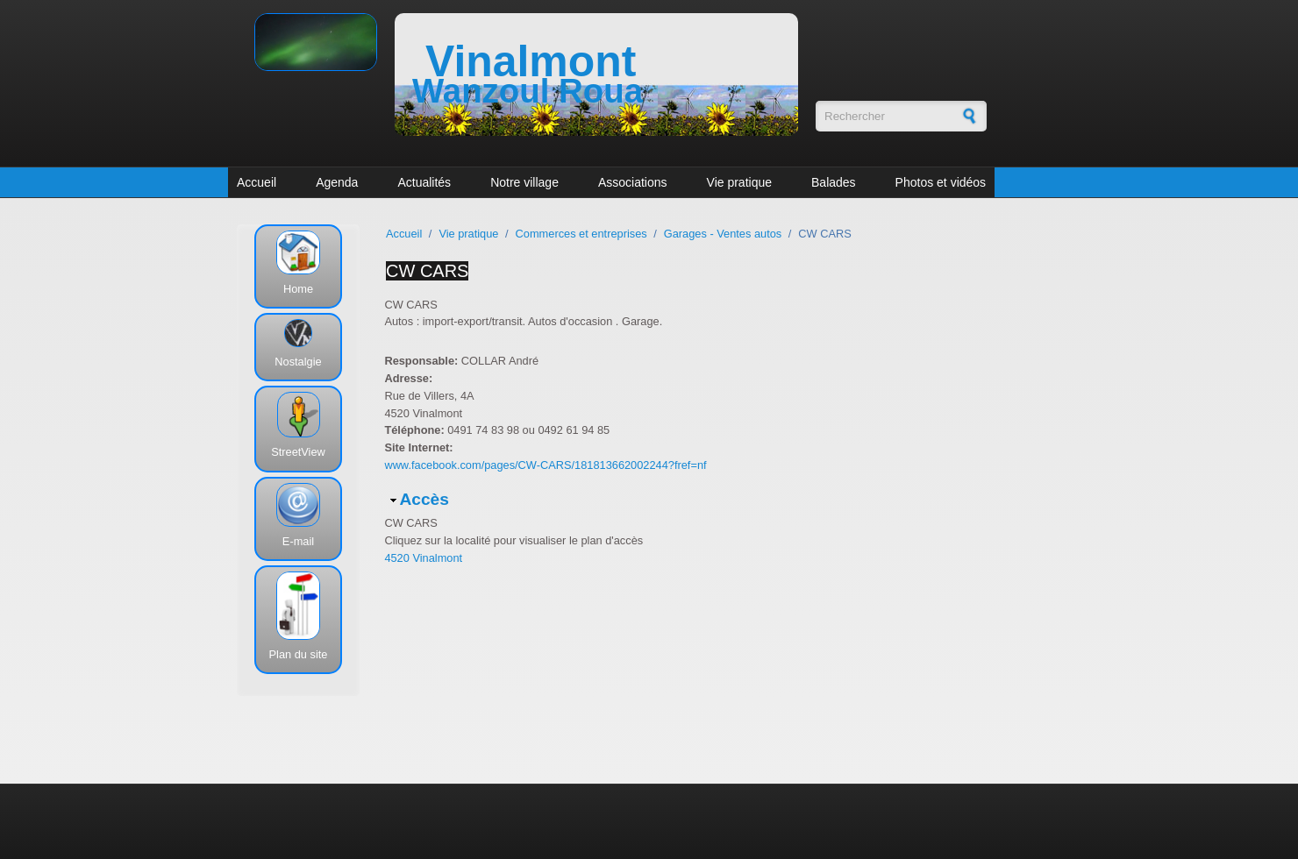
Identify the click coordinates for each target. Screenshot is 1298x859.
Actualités (424, 182)
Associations (632, 182)
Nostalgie (298, 361)
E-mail (298, 541)
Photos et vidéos (941, 182)
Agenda (337, 182)
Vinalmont (530, 61)
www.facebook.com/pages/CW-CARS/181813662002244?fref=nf (545, 465)
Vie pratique (739, 182)
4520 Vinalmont (423, 557)
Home (298, 288)
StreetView (298, 451)
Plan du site (298, 654)
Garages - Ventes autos (722, 233)
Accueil (256, 182)
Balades (833, 182)
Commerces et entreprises (581, 233)
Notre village (524, 182)
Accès (424, 499)
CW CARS (427, 270)
